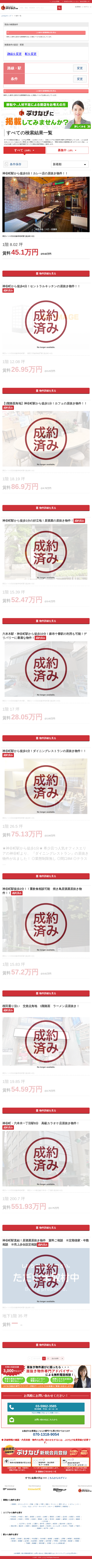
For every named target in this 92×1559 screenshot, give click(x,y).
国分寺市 (62, 1524)
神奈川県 (14, 1526)
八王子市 (22, 1524)
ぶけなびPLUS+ (71, 1553)
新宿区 (32, 1517)
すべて (24, 150)
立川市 (29, 1524)
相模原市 (35, 1526)
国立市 (69, 1524)
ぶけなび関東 (55, 1)
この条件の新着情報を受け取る (46, 32)
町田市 (55, 1524)
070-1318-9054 (46, 1434)
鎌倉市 (42, 1526)
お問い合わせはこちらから (46, 1420)
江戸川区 (45, 1521)
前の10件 (36, 1358)
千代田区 (13, 1517)
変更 (80, 68)
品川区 (65, 1517)
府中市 (42, 1524)
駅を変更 (31, 53)
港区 (26, 1517)
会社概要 (17, 1553)
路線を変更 (14, 53)
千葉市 (77, 1526)
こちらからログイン (57, 1478)
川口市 (64, 1526)
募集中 (67, 150)
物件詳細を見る (47, 273)
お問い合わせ (38, 1553)
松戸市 (46, 1528)
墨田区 (52, 1517)
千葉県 (71, 1526)
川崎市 (27, 1526)
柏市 (51, 1528)
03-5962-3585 (46, 1407)
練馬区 (65, 1519)
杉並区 (34, 1519)
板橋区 (58, 1519)
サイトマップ (60, 1553)
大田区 (78, 1517)
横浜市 (21, 1526)
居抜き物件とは (49, 1553)
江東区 (58, 1517)
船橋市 (39, 1528)
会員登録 (77, 7)
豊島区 (40, 1519)
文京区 (39, 1517)
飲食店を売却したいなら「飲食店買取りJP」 (77, 1)
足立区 (71, 1519)
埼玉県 (48, 1526)
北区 (46, 1519)
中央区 (20, 1517)
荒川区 (52, 1519)
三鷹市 (35, 1524)
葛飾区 (78, 1519)
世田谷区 (13, 1519)
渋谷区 (20, 1519)
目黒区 (71, 1517)
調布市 (48, 1524)
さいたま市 (56, 1526)
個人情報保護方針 (27, 1553)
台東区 (45, 1517)
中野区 (27, 1519)
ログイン (86, 7)
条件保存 (15, 164)
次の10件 (55, 1358)
